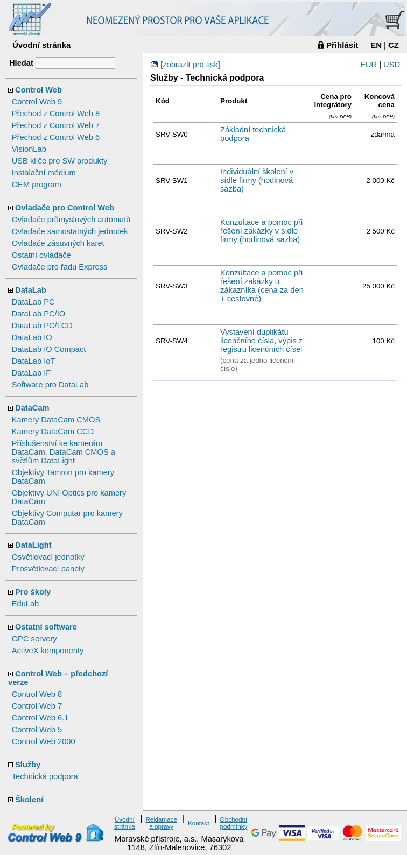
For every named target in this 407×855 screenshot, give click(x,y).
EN (376, 45)
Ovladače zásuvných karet (58, 243)
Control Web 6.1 (40, 717)
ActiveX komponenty (48, 650)
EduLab (25, 603)
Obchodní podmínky (234, 823)
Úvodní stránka (41, 45)
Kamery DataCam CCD (53, 431)
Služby (27, 764)
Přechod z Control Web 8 (56, 113)
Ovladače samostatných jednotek (70, 231)
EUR (368, 64)
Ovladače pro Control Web (64, 207)
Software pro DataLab (50, 384)
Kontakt (198, 822)
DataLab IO (32, 337)
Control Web (38, 90)
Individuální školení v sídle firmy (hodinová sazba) (256, 180)
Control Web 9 (37, 101)
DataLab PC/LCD (42, 325)
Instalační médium (44, 172)
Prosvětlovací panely (48, 568)
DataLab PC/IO (38, 313)
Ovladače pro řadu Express (60, 267)
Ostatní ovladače (41, 255)
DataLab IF (31, 373)
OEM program (36, 184)
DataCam (32, 408)
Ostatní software (46, 627)
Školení (29, 799)
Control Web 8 (37, 694)
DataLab (30, 290)
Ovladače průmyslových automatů (71, 219)
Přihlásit (342, 45)
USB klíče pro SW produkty (60, 161)
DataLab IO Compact (49, 349)
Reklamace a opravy (161, 823)
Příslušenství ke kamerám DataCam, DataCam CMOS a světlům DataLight (63, 452)
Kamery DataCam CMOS (56, 419)
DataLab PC (33, 302)
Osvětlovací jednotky (48, 557)
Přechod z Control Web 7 (56, 125)
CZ (393, 45)
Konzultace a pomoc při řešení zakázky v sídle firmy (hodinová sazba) (261, 231)
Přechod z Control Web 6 (56, 137)
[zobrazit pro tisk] (190, 64)
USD (391, 64)
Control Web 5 (37, 729)
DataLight (33, 545)
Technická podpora (45, 776)
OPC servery (34, 638)
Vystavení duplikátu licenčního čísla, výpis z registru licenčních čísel (261, 341)
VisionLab (29, 149)
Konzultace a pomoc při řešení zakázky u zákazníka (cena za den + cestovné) (262, 285)
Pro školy (33, 592)
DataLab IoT (33, 361)
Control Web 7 (37, 706)
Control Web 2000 (43, 741)
